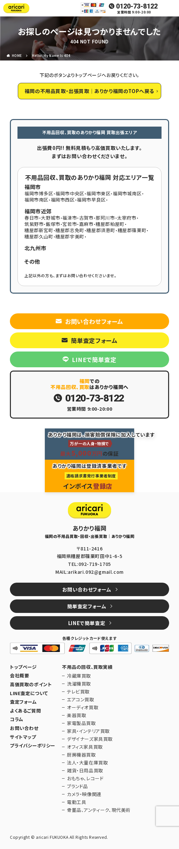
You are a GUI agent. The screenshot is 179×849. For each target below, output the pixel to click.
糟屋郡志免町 (69, 230)
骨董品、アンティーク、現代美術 (99, 810)
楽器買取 (76, 715)
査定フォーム (23, 702)
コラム (16, 719)
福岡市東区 (98, 193)
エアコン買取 (80, 699)
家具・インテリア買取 (88, 731)
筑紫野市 (34, 224)
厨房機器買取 (81, 754)
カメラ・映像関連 (84, 794)
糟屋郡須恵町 (100, 230)
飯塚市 (53, 224)
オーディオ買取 (82, 707)
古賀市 (86, 217)
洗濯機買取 (79, 683)
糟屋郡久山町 (38, 236)
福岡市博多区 (38, 193)
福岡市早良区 (91, 199)
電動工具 (76, 802)
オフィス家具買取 (85, 746)
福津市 (69, 217)
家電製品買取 (81, 723)
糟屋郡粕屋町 (110, 224)
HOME (17, 55)
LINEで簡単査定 (94, 359)
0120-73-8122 (137, 6)
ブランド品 (77, 786)
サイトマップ (23, 737)
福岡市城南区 (127, 193)
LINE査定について (29, 693)
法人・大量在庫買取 (87, 762)
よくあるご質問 (25, 711)
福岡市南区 (36, 199)
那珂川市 (105, 217)
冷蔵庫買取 (79, 675)
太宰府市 (126, 217)
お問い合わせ (24, 728)
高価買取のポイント (31, 684)
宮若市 (69, 224)
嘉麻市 (86, 224)
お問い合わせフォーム (94, 321)
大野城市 (50, 217)
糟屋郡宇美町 (69, 236)
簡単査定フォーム (94, 340)
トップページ (23, 667)
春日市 (31, 217)
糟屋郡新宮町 (38, 230)
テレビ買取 (78, 691)
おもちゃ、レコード (85, 778)
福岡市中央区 (69, 193)
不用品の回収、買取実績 (87, 667)
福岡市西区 (63, 199)
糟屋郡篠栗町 (132, 230)
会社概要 (19, 675)
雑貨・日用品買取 (85, 770)
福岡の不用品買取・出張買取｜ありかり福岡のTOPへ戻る (89, 90)
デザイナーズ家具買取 (90, 739)
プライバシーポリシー (32, 745)
